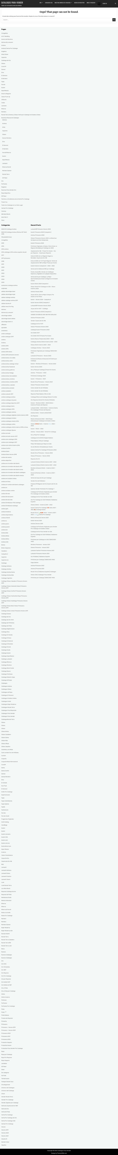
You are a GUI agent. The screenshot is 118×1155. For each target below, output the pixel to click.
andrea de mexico (6, 457)
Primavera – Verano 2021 (8, 1030)
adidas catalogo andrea (8, 297)
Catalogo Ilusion (6, 653)
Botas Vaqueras (6, 548)
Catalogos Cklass (6, 689)
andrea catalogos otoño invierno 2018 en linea (14, 427)
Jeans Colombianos (7, 855)
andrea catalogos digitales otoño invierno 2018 (14, 415)
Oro (40, 3)
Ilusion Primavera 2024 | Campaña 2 (41, 311)
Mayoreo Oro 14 (35, 459)
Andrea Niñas (5, 536)
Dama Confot (5, 770)
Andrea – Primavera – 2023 (38, 372)
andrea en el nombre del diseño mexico (12, 475)
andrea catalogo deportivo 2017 (10, 403)
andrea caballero (6, 391)
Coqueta (3, 758)
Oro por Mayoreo (6, 979)
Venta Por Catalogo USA (8, 1121)
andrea (3, 339)
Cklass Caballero (6, 734)
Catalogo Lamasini (6, 659)
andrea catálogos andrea (8, 412)
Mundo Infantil (5, 933)
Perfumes (4, 184)
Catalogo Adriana (6, 566)
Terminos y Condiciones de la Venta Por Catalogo (15, 199)
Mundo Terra (5, 174)
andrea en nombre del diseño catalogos (12, 484)
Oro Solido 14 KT (5, 982)
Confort (3, 755)
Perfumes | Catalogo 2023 (38, 376)
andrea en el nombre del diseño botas (12, 469)
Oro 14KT (3, 970)
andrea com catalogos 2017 (9, 442)
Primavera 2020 (6, 1033)
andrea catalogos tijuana (8, 430)
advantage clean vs (7, 321)
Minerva (3, 108)
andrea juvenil (5, 527)
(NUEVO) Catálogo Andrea (8, 229)
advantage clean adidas (8, 318)
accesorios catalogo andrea (9, 285)
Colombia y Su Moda (7, 749)
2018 (2, 261)
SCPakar (4, 178)
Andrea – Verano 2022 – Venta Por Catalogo (43, 431)
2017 (2, 255)
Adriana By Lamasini (7, 42)
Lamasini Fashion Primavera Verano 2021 (42, 550)
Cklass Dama (5, 737)
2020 (2, 267)
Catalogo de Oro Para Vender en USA (41, 496)
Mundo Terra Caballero (7, 939)
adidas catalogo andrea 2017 (9, 300)
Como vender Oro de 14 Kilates (10, 752)
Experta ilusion (5, 795)
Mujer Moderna (5, 927)
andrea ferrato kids (6, 499)
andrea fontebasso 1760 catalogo (11, 502)
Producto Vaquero (6, 1042)
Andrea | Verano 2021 (37, 523)
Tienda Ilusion (5, 1078)
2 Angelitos (4, 33)
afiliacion (3, 324)
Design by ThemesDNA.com (59, 1153)
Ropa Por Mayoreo (6, 1057)
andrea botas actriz (7, 361)
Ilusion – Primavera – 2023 (38, 379)
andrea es (4, 487)
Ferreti (3, 84)
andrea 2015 (4, 345)
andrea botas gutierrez (8, 370)
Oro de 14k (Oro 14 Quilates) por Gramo (42, 447)
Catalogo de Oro (6, 60)
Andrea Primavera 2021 (37, 565)
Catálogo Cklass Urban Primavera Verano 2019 (14, 610)
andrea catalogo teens (7, 406)
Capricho (4, 57)
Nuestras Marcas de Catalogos (63, 3)
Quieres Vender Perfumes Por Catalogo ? (42, 489)
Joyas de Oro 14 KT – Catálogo (39, 308)
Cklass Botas (5, 731)
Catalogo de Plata (6, 626)
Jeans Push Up (5, 96)
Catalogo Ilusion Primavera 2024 (40, 329)
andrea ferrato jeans (7, 496)
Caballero (4, 551)
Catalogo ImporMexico (7, 656)
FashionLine (4, 810)
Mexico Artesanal (6, 900)
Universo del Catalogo (7, 1090)
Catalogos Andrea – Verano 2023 (40, 348)
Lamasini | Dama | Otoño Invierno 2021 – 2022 (43, 462)
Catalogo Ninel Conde (7, 668)
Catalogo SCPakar (6, 680)
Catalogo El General (7, 641)
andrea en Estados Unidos (9, 478)
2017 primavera (5, 258)
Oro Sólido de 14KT (6, 985)
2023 (2, 276)
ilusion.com (4, 840)
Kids (2, 864)
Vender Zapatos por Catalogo (9, 1102)
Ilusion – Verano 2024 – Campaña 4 (41, 299)
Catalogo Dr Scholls (7, 635)
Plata (2, 1009)
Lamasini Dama (5, 873)
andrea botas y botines (8, 379)
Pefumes (4, 1000)
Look (2, 882)
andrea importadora (7, 514)
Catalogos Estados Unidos (9, 698)
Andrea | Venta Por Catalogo (9, 48)
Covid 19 (3, 66)
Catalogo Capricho (6, 578)
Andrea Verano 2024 (37, 291)
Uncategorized (5, 1084)
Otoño (3, 994)
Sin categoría (5, 1072)
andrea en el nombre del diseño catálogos (13, 472)
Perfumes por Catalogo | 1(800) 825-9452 (43, 559)
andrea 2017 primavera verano (10, 354)
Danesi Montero (6, 138)
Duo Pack (4, 786)
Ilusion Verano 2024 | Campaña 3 (40, 302)
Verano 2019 (4, 1130)
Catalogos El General (7, 695)
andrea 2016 (4, 348)
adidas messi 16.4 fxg (7, 306)
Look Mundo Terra (6, 885)
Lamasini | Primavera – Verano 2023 (41, 355)
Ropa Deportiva (5, 193)
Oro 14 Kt (3, 964)
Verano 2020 (5, 1133)
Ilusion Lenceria (5, 834)
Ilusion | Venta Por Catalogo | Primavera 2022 (44, 450)
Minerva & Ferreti (6, 909)
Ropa (2, 1051)
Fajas (2, 81)
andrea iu (4, 520)
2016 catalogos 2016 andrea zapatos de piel (13, 252)
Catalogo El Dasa (6, 638)
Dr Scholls (4, 782)
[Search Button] (115, 3)
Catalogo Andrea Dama (8, 572)
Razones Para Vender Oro (8, 190)
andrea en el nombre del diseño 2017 (11, 466)
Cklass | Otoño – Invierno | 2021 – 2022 (41, 504)
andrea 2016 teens (6, 351)
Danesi (3, 69)
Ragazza (3, 187)
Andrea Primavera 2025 (37, 235)
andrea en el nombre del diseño (10, 463)
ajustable (4, 327)
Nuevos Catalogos (6, 954)
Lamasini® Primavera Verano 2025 (41, 229)
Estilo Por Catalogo (6, 791)
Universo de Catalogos (7, 1087)
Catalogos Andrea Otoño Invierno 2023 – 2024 (44, 341)
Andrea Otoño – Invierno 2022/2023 (41, 412)
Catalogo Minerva (6, 662)
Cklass (3, 63)
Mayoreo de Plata (6, 894)
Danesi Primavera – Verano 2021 (40, 547)
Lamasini (3, 105)
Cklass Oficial (5, 743)
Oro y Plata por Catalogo (8, 991)
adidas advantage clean (8, 291)
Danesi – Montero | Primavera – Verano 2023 (43, 363)
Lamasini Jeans (5, 879)
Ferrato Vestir (5, 816)
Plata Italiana (5, 1015)
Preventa (4, 1021)
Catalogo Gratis (5, 650)
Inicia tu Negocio (91, 3)
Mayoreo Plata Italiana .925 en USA (41, 394)
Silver (3, 1069)
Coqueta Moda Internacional (9, 761)
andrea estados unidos (8, 490)
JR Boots (3, 99)
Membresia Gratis (6, 897)
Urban (3, 1093)
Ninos (3, 948)
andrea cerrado (5, 433)
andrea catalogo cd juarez (8, 400)
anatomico (4, 330)
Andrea (3, 45)
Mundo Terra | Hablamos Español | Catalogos (43, 571)
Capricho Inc (4, 560)
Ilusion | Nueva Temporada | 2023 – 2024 (42, 339)
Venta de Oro (5, 1108)
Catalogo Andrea (6, 569)
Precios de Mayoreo (7, 1018)
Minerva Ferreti (6, 167)
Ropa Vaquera (5, 1060)
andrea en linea (5, 481)
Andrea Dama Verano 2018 (9, 454)
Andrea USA (4, 542)
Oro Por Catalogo (6, 976)
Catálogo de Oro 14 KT (37, 323)
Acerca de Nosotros (79, 3)
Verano (3, 1127)
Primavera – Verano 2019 (8, 1027)
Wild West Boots (5, 214)
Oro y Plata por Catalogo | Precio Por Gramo (43, 369)
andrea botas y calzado (8, 385)
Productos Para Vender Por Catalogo (12, 1048)
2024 (2, 279)
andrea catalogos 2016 (7, 409)
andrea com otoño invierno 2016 (10, 445)
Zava (2, 220)
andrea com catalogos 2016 (9, 439)
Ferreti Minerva (6, 152)
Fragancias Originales (7, 819)
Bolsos (3, 545)
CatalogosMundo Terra (7, 719)
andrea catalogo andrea (8, 397)
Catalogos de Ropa (6, 692)
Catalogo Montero (6, 665)
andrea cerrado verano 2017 (9, 436)
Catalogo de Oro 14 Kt (7, 619)
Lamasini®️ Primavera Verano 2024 (41, 305)
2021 (2, 270)
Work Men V (4, 217)
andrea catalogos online (8, 424)
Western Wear (5, 1142)
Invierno (3, 852)
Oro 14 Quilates (5, 967)
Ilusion (3, 87)
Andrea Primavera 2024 (37, 317)
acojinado (4, 288)
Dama (3, 767)
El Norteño (5, 149)
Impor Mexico (5, 849)
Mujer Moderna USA (7, 930)
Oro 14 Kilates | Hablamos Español (40, 556)
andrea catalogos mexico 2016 (10, 421)
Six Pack (3, 1075)
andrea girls (4, 508)
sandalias (4, 1063)
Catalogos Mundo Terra (8, 707)
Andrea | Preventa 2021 (37, 568)
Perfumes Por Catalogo (8, 1006)
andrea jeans (5, 523)
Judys (3, 102)
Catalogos (4, 683)
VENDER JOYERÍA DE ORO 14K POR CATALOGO (43, 314)
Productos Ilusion (6, 1045)
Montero (3, 111)
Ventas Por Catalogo (7, 208)
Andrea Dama (5, 451)
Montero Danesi (6, 170)
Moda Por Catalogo (6, 915)
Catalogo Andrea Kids (7, 575)
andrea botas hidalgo (7, 373)
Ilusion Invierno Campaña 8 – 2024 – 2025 (43, 266)
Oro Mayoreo (5, 973)
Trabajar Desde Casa (7, 1081)
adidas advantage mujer (8, 294)
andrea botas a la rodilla (8, 357)
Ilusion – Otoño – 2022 (37, 428)
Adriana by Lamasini (7, 312)
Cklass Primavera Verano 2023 (39, 385)
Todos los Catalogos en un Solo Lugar (12, 205)
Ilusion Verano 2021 (36, 520)
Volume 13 (4, 1139)
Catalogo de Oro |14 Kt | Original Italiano (42, 438)
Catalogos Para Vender (12, 2)
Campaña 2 (4, 554)
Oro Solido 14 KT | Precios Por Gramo (41, 335)
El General (4, 75)
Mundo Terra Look (6, 945)
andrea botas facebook (8, 366)
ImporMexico (5, 90)
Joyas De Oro (5, 858)
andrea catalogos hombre (8, 418)
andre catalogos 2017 (7, 336)
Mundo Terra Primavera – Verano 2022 (42, 453)
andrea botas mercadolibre (9, 376)
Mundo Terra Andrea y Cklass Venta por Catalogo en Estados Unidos (20, 114)
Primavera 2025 (6, 1039)
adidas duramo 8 (6, 303)
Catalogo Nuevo (6, 671)
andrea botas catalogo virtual (9, 364)
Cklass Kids (4, 740)
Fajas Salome (5, 804)
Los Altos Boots (5, 888)
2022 (2, 273)
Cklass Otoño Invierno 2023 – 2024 (41, 344)
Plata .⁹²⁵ (3, 1012)
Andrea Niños (5, 539)
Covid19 (3, 764)
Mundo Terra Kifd (6, 942)
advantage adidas (6, 315)
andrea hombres (6, 511)
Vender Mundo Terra (7, 1096)
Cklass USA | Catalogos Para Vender (41, 574)
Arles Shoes (4, 54)
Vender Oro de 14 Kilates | (38, 481)
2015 (2, 243)
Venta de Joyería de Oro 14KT (9, 1105)
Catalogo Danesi (6, 613)
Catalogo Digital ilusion (7, 628)
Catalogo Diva (5, 632)
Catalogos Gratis (6, 701)
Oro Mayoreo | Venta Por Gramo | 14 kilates (43, 400)
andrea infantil (5, 517)
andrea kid (4, 529)
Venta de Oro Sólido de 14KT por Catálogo (42, 269)
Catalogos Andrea (6, 686)
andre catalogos (6, 333)
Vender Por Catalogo (7, 1099)
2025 (2, 282)
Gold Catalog (5, 822)
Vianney (3, 211)
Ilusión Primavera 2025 (37, 243)
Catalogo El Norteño (7, 644)
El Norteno (4, 78)
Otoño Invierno (5, 997)
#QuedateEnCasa (6, 237)
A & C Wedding (5, 36)
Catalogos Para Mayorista (8, 710)
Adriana (4, 120)
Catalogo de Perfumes (7, 623)
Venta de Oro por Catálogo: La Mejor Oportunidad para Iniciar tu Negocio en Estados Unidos (44, 278)
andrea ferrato (5, 493)
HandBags (4, 825)
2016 (2, 246)
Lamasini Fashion (6, 876)
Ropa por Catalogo (6, 1054)
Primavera (4, 1024)
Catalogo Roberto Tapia (8, 677)
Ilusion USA (4, 837)
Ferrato (3, 813)
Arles (3, 127)
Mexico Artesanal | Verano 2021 (40, 517)
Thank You (4, 202)
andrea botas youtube (7, 388)
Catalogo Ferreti (6, 647)
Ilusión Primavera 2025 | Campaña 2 (41, 232)
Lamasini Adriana (6, 870)
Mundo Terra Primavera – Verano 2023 (42, 382)
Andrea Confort (5, 448)
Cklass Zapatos (5, 746)
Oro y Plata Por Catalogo (38, 434)
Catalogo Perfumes (7, 674)
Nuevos (3, 952)
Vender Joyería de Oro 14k (38, 320)
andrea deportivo (6, 460)
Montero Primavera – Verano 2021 (40, 544)
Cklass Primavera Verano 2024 (39, 326)
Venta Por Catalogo (7, 1115)
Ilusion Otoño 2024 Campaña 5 (39, 283)
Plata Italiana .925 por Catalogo (40, 440)
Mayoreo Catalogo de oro (8, 891)
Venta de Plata (5, 1111)
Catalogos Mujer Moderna (8, 704)
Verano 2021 (4, 1136)
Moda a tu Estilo (5, 912)
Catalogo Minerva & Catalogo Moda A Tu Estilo (44, 397)
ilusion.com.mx (5, 843)
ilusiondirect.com (6, 846)
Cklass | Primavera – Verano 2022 (40, 456)
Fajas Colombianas (6, 801)
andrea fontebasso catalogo (9, 505)
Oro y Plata (4, 988)
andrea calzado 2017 (7, 394)
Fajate (3, 807)
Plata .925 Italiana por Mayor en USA (41, 444)
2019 (2, 264)
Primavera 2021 (5, 1036)
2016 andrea (4, 249)
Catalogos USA (48, 3)
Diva (2, 72)
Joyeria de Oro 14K (6, 861)
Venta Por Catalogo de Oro (9, 1117)
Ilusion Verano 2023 (36, 366)
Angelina (3, 51)
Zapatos (3, 1145)
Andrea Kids (4, 533)
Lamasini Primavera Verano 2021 (40, 553)
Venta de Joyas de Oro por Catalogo (41, 478)
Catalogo (4, 563)
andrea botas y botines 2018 (9, 382)
